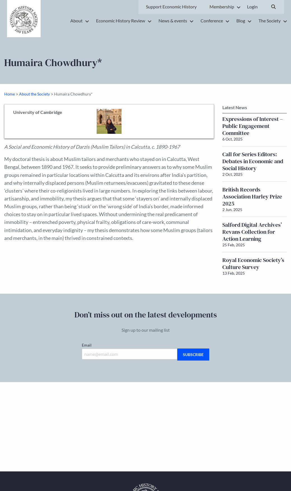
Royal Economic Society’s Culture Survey (253, 263)
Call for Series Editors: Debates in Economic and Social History (252, 161)
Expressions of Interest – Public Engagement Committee (252, 126)
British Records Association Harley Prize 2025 (252, 196)
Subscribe (193, 354)
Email (87, 345)
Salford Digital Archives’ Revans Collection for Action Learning (252, 232)
